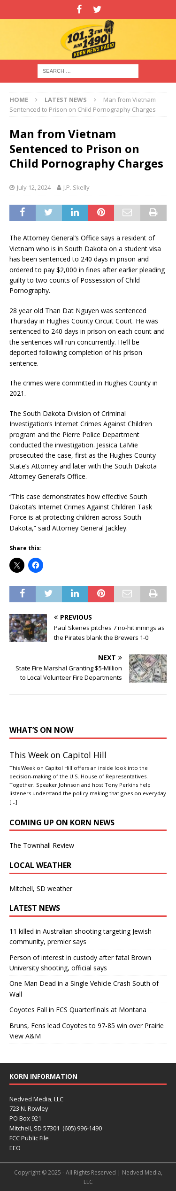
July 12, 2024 (34, 187)
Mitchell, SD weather (40, 888)
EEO (15, 1148)
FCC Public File (29, 1138)
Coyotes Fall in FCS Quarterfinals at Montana (77, 1009)
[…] (13, 801)
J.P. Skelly (76, 187)
